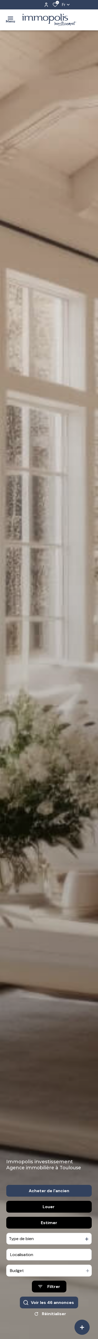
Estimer (49, 1235)
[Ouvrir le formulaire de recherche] (49, 1299)
